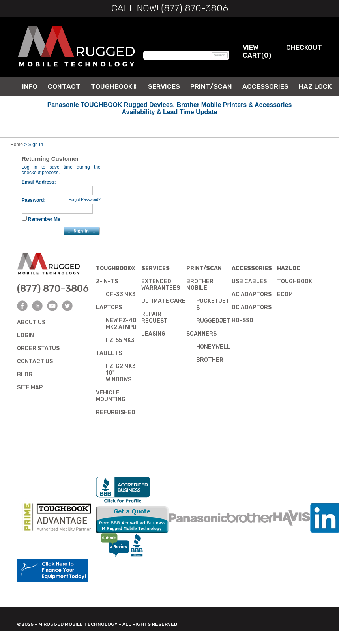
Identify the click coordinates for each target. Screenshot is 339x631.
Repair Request (154, 317)
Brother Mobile (200, 284)
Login (25, 335)
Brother (209, 360)
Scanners (201, 334)
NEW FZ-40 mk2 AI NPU (121, 324)
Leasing (153, 334)
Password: (34, 200)
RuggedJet (213, 320)
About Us (31, 322)
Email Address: (39, 182)
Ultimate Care (163, 301)
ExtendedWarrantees (160, 284)
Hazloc (288, 268)
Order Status (38, 348)
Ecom (285, 294)
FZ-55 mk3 (120, 340)
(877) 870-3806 (53, 288)
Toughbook (294, 281)
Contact (64, 86)
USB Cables (249, 281)
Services (155, 268)
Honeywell (213, 347)
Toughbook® (116, 268)
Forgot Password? (85, 199)
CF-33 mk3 (121, 294)
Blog (24, 374)
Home (16, 144)
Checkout (304, 47)
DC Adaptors (252, 307)
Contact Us (35, 361)
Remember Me (44, 219)
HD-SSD (242, 320)
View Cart (252, 51)
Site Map (30, 387)
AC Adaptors (252, 294)
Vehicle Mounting (110, 396)
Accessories (252, 268)
